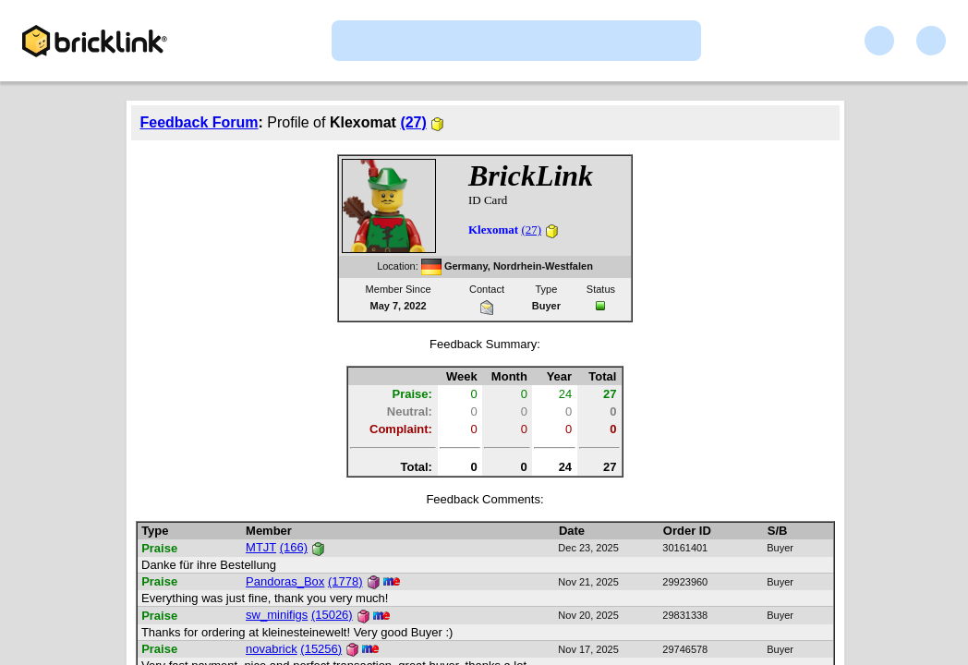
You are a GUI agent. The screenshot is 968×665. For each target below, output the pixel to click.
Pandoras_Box (285, 581)
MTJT (261, 547)
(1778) (345, 581)
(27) (413, 122)
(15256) (321, 649)
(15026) (332, 615)
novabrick (271, 649)
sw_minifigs (277, 615)
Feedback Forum (199, 122)
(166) (294, 547)
